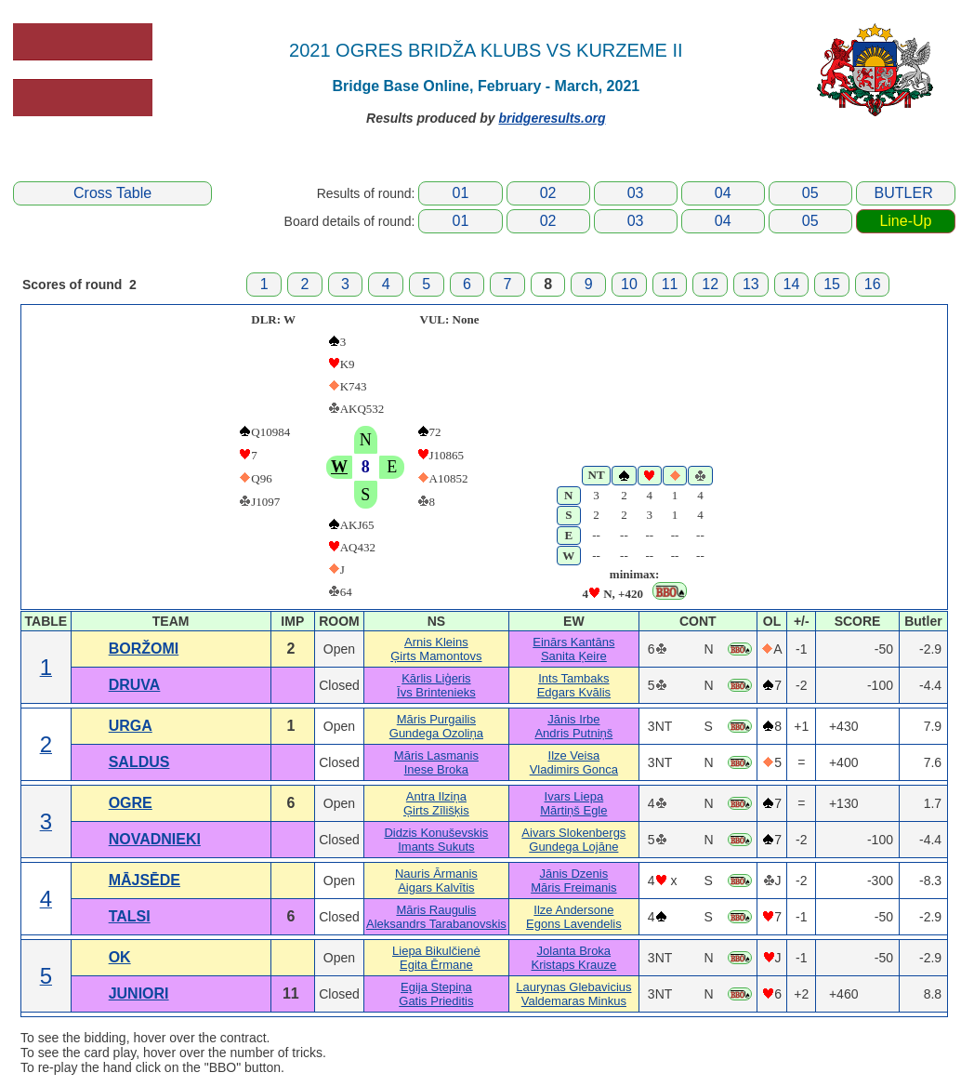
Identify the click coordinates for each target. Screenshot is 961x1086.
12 (710, 284)
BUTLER (904, 193)
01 (461, 193)
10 (629, 284)
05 (810, 193)
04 (723, 193)
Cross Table (112, 193)
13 (751, 284)
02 (548, 193)
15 (831, 284)
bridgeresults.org (551, 118)
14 (791, 284)
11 (670, 284)
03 (635, 193)
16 (872, 284)
